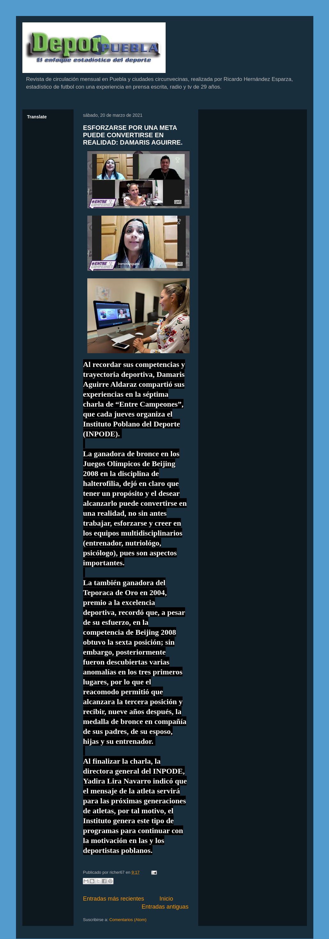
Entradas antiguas (165, 906)
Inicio (166, 898)
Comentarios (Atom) (127, 919)
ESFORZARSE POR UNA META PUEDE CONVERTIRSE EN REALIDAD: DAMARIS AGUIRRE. (133, 135)
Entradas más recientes (113, 898)
